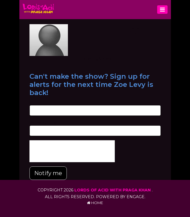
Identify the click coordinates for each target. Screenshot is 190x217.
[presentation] (72, 151)
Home (95, 202)
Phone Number (43, 122)
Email (34, 102)
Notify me (48, 173)
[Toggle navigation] (162, 9)
